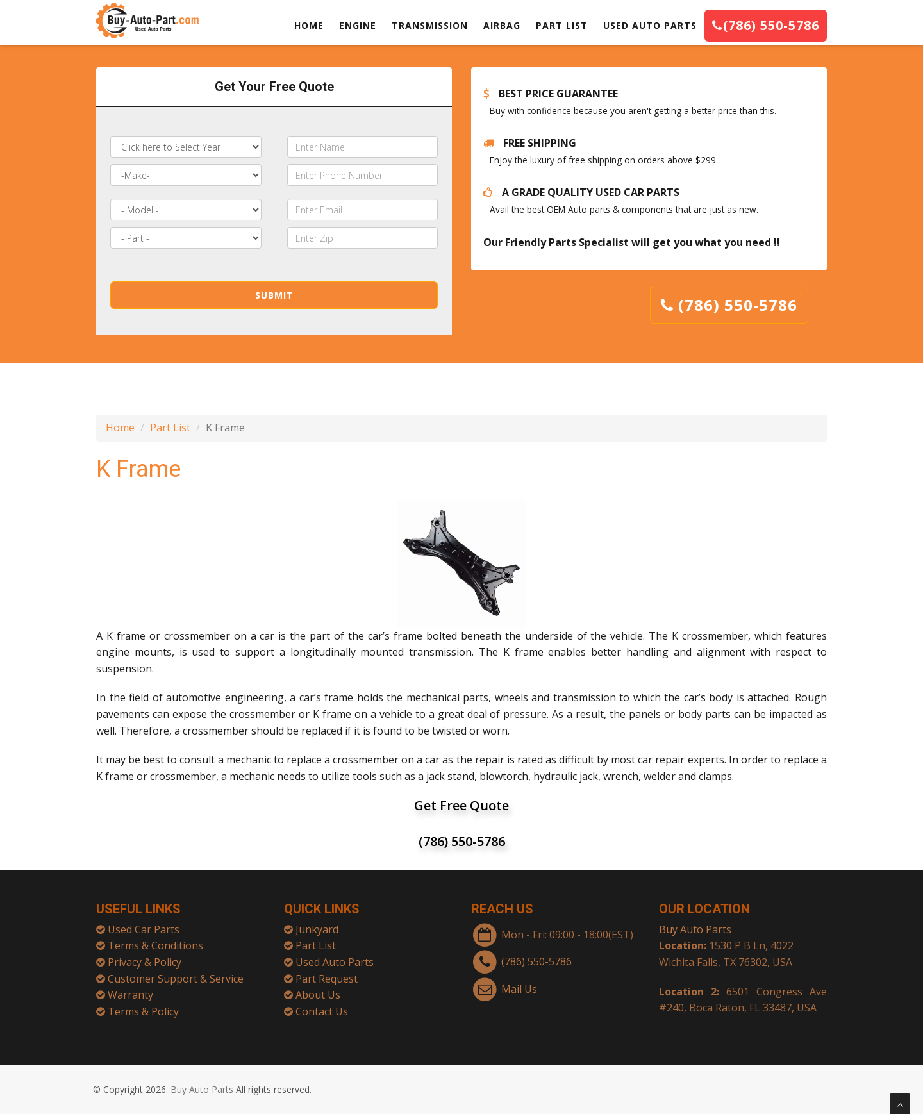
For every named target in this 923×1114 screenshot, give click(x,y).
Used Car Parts (143, 923)
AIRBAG (501, 25)
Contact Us (321, 1005)
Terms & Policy (143, 1005)
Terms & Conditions (155, 939)
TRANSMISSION (430, 25)
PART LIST (562, 25)
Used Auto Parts (334, 956)
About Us (317, 988)
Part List (170, 427)
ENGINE (357, 25)
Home (120, 427)
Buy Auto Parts (695, 923)
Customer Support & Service (176, 972)
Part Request (326, 972)
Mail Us (519, 983)
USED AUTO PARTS (650, 25)
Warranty (130, 988)
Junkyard (316, 923)
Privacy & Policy (144, 956)
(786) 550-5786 (765, 25)
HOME (309, 25)
